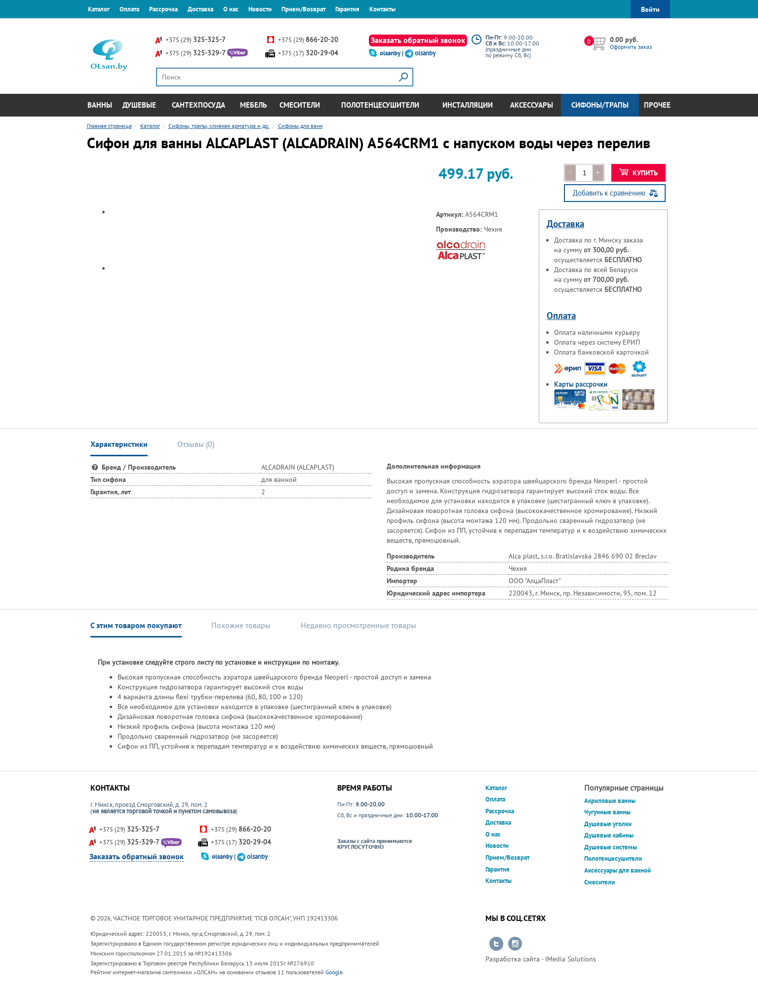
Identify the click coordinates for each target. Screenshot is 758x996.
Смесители (299, 105)
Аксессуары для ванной (617, 870)
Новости (260, 9)
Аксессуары (531, 105)
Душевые (139, 105)
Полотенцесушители (380, 105)
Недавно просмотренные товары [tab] (358, 625)
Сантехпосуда (198, 105)
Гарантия (347, 9)
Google (334, 972)
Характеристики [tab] (119, 444)
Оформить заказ (631, 46)
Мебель (253, 105)
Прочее (657, 105)
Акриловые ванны (610, 801)
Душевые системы (610, 847)
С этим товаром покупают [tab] (136, 625)
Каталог (99, 9)
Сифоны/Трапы (600, 105)
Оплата (129, 9)
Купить (638, 173)
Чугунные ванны (607, 812)
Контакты (382, 9)
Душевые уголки (608, 824)
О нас (231, 9)
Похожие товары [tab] (241, 625)
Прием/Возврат (303, 9)
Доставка (200, 9)
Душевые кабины (609, 835)
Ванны (99, 105)
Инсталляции (467, 105)
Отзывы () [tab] (195, 444)
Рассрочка (163, 9)
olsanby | (392, 53)
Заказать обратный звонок (418, 40)
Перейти (496, 944)
